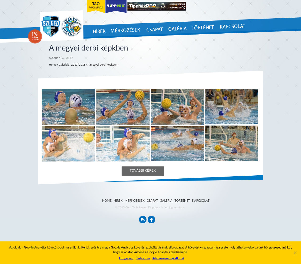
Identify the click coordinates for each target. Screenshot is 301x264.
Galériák (64, 64)
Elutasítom (143, 258)
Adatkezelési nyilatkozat (168, 258)
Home (52, 64)
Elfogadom (126, 258)
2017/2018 (78, 64)
